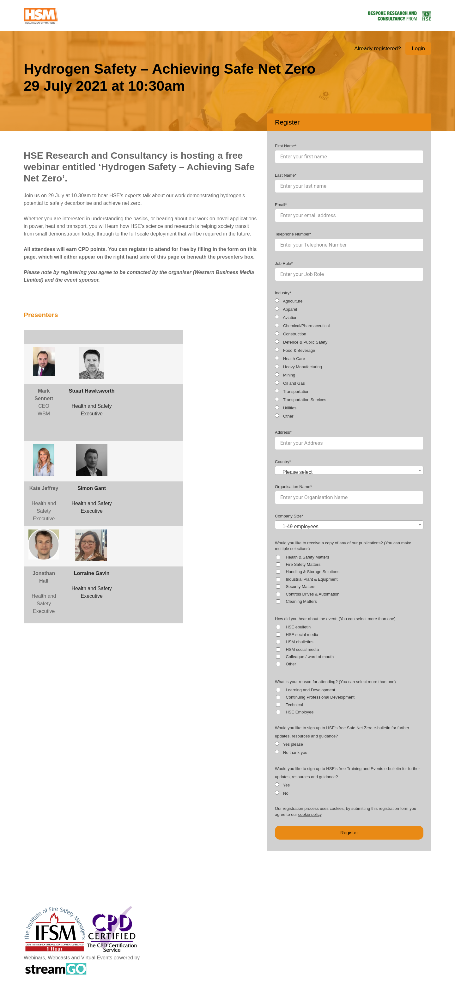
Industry (282, 293)
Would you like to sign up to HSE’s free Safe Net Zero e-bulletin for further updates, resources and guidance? (342, 731)
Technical (294, 704)
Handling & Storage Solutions (312, 571)
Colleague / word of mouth (310, 656)
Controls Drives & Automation (312, 594)
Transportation (292, 391)
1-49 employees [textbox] (300, 526)
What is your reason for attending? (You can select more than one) (335, 681)
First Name (285, 146)
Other (284, 416)
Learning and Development (310, 690)
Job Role (283, 263)
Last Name (285, 175)
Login (418, 49)
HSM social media (302, 649)
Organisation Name (292, 486)
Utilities (285, 407)
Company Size (288, 516)
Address (282, 432)
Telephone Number (292, 234)
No (281, 793)
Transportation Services (300, 399)
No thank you (291, 752)
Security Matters (300, 586)
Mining (285, 374)
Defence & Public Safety (301, 342)
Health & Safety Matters (307, 557)
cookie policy (309, 814)
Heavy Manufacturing (298, 366)
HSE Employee (299, 712)
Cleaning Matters (301, 601)
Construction (290, 333)
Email (280, 204)
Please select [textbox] (297, 472)
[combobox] (349, 470)
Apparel (286, 309)
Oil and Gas (290, 383)
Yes (282, 784)
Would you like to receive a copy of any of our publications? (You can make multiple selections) (343, 546)
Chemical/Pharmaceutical (302, 325)
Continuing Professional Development (320, 697)
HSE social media (302, 634)
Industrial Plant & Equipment (311, 579)
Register (349, 832)
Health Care (290, 358)
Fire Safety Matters (303, 564)
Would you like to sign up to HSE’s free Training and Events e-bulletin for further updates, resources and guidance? (347, 772)
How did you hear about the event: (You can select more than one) (335, 618)
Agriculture (288, 300)
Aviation (286, 317)
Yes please (289, 744)
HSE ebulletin (298, 627)
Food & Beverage (295, 350)
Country (282, 461)
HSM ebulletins (299, 641)
